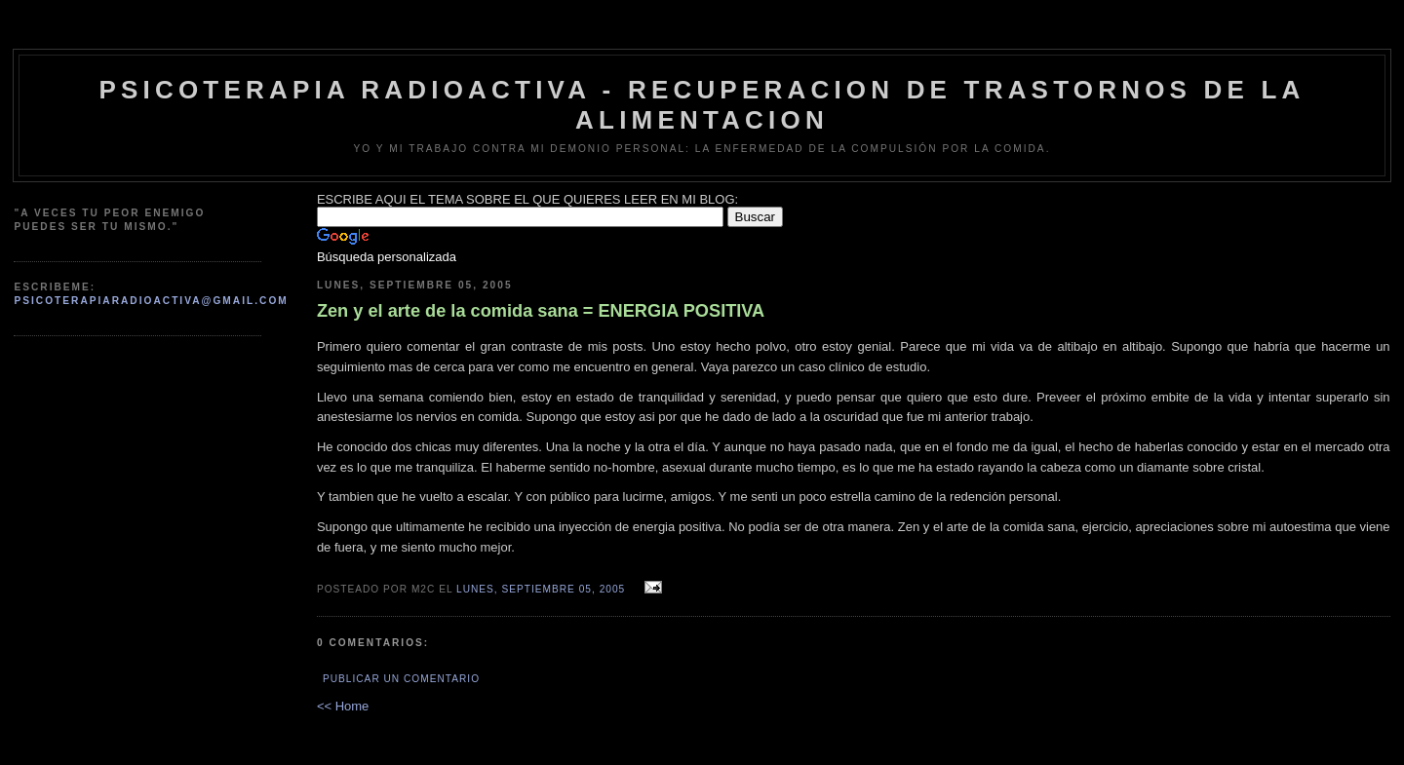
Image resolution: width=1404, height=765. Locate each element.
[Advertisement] (111, 398)
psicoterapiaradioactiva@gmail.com (151, 300)
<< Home (343, 706)
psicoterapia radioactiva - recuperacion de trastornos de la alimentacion (701, 104)
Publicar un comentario (401, 678)
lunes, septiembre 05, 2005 (540, 589)
